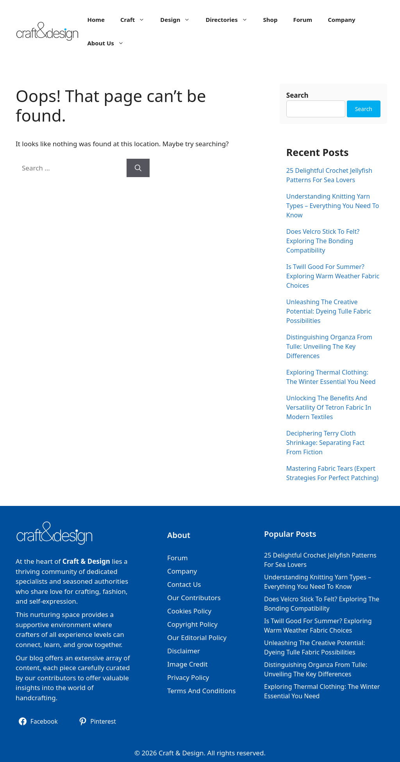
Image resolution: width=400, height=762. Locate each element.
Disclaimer (183, 650)
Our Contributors (194, 597)
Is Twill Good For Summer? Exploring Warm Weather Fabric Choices (332, 276)
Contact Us (184, 584)
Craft (136, 19)
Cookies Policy (189, 610)
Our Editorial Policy (197, 637)
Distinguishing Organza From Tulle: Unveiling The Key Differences (329, 346)
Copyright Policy (192, 624)
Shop (270, 19)
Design (179, 19)
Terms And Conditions (201, 690)
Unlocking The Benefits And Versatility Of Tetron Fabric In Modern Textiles (328, 407)
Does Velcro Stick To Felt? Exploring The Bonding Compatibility (322, 241)
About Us (109, 43)
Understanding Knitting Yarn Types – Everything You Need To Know (332, 205)
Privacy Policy (188, 677)
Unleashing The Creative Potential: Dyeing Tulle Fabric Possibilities (328, 311)
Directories (230, 19)
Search (297, 95)
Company (341, 19)
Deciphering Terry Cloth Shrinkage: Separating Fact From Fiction (325, 442)
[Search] (138, 168)
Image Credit (187, 664)
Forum (302, 19)
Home (95, 19)
